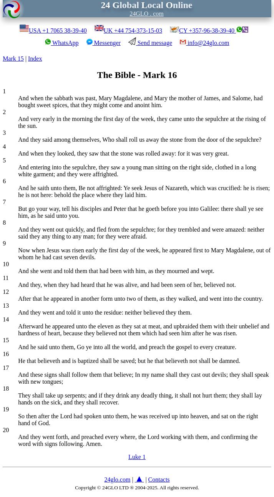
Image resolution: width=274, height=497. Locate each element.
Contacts (159, 479)
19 (6, 409)
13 (6, 305)
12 (6, 291)
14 (6, 319)
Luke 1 (137, 457)
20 (6, 430)
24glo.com (117, 479)
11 (5, 278)
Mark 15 (13, 58)
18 (6, 388)
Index (35, 58)
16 (6, 354)
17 (6, 367)
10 (6, 264)
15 (6, 340)
